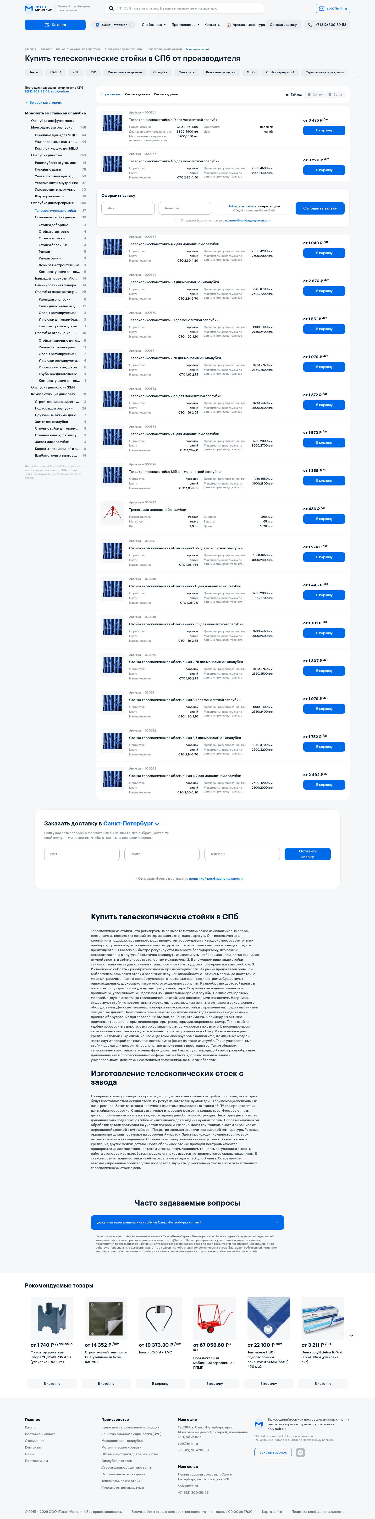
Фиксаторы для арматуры (122, 1487)
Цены (29, 1454)
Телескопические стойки (121, 1481)
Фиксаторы (187, 72)
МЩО (251, 72)
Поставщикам (36, 1461)
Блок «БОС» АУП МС (155, 1352)
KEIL (76, 72)
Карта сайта (272, 1512)
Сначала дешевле (137, 94)
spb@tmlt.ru (333, 8)
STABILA (55, 72)
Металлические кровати (125, 72)
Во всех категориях (43, 103)
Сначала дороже (166, 94)
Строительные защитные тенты (126, 1467)
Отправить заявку (320, 208)
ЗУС (93, 72)
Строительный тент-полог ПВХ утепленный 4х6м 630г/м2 (106, 1357)
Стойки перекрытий (280, 72)
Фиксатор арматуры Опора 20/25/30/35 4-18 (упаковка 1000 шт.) (51, 1357)
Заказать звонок (273, 1452)
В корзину (324, 130)
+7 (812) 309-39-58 (326, 25)
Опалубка (160, 72)
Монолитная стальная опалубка (55, 113)
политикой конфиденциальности (247, 220)
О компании (34, 1441)
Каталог (55, 25)
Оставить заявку (283, 25)
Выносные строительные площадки (130, 1427)
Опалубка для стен (116, 1461)
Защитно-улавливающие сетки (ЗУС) (131, 1434)
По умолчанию (110, 94)
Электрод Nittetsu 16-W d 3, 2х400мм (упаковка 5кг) (322, 1357)
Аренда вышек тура (245, 25)
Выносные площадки (220, 72)
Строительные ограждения (325, 72)
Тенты (34, 72)
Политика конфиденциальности (317, 1512)
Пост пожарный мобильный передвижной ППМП (213, 1363)
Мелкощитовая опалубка (122, 1441)
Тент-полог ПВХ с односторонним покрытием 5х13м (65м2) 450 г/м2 (268, 1360)
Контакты (212, 25)
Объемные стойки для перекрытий (129, 1454)
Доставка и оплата (40, 1434)
